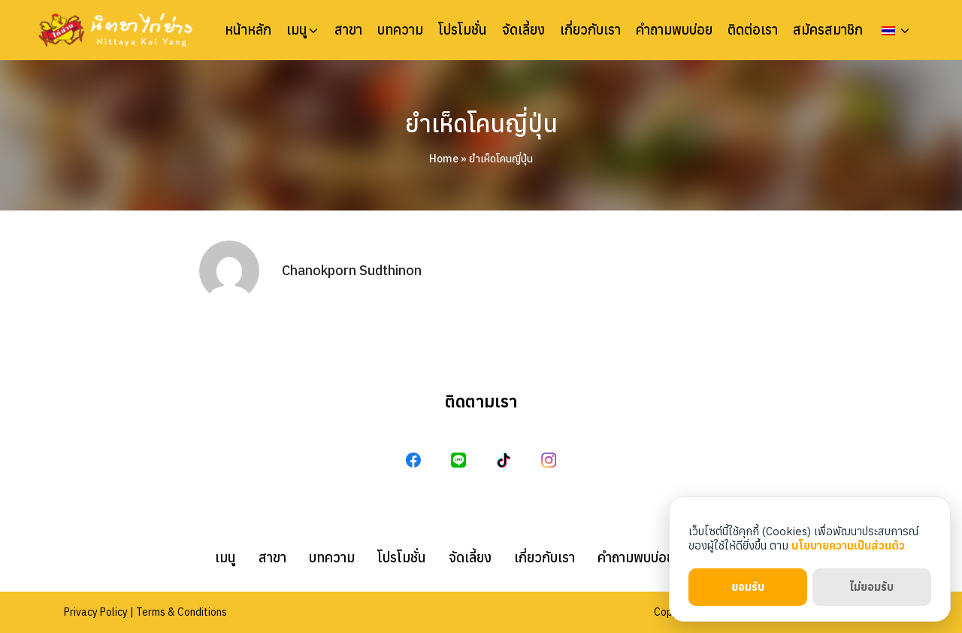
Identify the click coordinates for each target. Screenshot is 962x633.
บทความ (400, 30)
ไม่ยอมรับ (871, 587)
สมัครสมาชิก (828, 30)
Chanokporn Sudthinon (352, 270)
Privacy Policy (96, 612)
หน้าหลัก (248, 30)
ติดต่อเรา (753, 30)
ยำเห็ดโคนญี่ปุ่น (481, 123)
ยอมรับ (747, 587)
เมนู (296, 30)
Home (443, 158)
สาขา (348, 30)
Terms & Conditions (181, 612)
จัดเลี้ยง (523, 30)
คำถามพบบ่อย (674, 30)
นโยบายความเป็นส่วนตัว (848, 545)
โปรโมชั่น (462, 30)
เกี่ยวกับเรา (590, 30)
